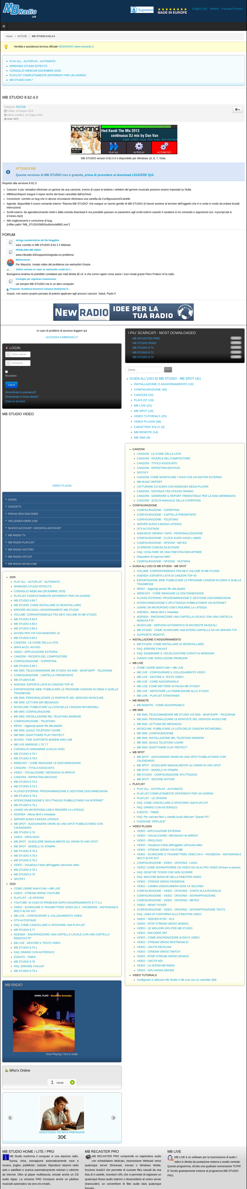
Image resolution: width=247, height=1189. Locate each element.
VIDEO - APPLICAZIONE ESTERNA (36, 651)
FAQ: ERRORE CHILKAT (29, 966)
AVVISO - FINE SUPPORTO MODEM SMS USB (43, 739)
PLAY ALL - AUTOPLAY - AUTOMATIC (37, 581)
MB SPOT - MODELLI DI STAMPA (34, 846)
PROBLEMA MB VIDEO (28, 250)
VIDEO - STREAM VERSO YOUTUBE (37, 893)
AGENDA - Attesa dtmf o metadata (34, 814)
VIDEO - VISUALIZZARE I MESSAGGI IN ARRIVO (44, 772)
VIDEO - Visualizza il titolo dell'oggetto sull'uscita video (46, 864)
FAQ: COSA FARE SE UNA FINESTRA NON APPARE (169, 552)
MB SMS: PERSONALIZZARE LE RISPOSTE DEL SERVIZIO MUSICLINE (58, 697)
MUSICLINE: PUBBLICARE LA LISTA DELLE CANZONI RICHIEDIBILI (56, 707)
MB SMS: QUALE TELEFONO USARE (37, 730)
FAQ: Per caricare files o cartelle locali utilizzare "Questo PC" (173, 816)
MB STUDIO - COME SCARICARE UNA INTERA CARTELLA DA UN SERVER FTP (187, 630)
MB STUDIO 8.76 (24, 961)
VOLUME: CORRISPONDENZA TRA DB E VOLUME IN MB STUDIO (55, 614)
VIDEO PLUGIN (62, 485)
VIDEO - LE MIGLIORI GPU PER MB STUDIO (165, 928)
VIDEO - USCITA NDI (150, 960)
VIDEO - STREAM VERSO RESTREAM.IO (163, 942)
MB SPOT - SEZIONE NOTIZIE (156, 779)
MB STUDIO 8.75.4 (25, 970)
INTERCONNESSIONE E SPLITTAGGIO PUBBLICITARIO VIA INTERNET (58, 800)
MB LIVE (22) (143, 405)
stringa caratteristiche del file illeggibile (37, 240)
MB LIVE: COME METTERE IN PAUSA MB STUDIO (168, 686)
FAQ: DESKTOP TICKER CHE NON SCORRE (165, 872)
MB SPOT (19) (143, 410)
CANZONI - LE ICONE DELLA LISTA (36, 642)
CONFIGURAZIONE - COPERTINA (35, 661)
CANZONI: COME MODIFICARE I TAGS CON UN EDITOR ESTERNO (179, 477)
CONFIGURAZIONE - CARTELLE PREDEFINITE (43, 675)
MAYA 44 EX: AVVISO (27, 647)
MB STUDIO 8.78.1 (25, 869)
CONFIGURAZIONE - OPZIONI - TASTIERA (163, 561)
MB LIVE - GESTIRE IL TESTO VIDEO (37, 942)
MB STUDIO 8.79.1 (25, 805)
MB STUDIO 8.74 (143, 347)
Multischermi (23, 259)
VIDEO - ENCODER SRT (152, 932)
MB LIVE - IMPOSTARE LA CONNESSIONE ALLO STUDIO (173, 691)
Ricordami (11, 375)
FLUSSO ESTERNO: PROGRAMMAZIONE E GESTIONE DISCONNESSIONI (61, 791)
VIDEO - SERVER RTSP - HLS (155, 919)
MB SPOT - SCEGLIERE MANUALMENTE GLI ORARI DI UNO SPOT (56, 841)
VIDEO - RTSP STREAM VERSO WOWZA (162, 923)
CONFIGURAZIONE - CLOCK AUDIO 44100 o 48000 (169, 537)
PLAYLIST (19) (144, 400)
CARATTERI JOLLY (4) (149, 427)
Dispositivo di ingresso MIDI (153, 556)
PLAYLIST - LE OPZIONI (29, 897)
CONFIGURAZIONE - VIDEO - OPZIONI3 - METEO (168, 900)
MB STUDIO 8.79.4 (25, 781)
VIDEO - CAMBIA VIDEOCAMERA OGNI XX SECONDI (170, 886)
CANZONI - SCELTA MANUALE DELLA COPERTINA (169, 500)
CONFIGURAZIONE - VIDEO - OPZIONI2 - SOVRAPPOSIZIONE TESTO (181, 909)
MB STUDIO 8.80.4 (25, 628)
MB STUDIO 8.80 (24, 679)
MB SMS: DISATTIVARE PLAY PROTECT (39, 735)
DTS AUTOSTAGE (25, 920)
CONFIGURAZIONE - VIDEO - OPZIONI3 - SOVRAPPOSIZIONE (176, 895)
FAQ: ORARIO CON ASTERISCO (34, 952)
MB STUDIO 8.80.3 (25, 637)
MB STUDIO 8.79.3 (25, 786)
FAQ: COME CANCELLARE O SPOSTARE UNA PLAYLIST (49, 924)
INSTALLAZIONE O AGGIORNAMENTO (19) (163, 384)
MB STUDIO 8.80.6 (25, 619)
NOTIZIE (22, 36)
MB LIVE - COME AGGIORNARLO (158, 681)
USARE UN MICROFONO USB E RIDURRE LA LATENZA (49, 809)
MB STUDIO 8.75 (143, 357)
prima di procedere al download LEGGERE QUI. (119, 175)
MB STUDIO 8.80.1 (25, 665)
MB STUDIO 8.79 (24, 832)
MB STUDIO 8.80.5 (25, 623)
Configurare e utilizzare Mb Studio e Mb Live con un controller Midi (176, 979)
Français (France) (232, 8)
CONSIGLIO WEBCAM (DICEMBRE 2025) (39, 591)
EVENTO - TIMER (25, 957)
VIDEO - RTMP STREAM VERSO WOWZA (163, 956)
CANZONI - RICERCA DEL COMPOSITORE (40, 656)
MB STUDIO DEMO (144, 343)
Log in (11, 384)
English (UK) (200, 8)
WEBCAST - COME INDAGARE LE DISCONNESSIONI (47, 763)
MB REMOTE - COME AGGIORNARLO (160, 705)
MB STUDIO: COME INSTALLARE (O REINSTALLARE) (47, 605)
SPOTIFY (19, 879)
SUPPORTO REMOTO (150, 634)
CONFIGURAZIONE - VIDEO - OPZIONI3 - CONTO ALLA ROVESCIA (179, 890)
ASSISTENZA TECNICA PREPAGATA (77, 1132)
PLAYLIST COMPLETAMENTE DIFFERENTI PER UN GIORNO (52, 595)
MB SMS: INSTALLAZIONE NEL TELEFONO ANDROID (47, 716)
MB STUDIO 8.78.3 (25, 855)
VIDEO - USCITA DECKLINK (154, 946)
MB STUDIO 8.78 (24, 874)
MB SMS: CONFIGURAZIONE (32, 711)
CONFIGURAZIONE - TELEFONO (34, 721)
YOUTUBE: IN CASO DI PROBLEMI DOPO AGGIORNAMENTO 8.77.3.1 (58, 902)
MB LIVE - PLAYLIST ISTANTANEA (158, 695)
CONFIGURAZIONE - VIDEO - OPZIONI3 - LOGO (167, 862)
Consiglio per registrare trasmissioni (36, 279)
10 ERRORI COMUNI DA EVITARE (158, 547)
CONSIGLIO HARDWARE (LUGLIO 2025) (39, 749)
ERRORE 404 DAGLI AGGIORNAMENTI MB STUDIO (46, 609)
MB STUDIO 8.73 (143, 352)
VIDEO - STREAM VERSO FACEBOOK (161, 881)
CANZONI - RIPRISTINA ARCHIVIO (35, 777)
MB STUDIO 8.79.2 (25, 795)
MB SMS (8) (142, 437)
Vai (168, 369)
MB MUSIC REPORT (149, 481)
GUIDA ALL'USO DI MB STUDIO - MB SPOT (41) (165, 378)
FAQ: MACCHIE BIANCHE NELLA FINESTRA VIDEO (169, 876)
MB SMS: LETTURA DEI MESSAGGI (36, 702)
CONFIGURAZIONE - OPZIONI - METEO (162, 542)
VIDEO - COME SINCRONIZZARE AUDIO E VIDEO (168, 937)
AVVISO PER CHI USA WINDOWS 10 (37, 633)
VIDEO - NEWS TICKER (151, 904)
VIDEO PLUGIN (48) (147, 421)
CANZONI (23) (143, 394)
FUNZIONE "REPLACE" (151, 821)
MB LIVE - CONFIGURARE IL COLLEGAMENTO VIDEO (48, 915)
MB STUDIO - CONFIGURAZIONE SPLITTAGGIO (167, 774)
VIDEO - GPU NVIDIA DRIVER (155, 970)
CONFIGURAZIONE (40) (150, 389)
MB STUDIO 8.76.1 (25, 947)
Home (9, 36)
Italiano (214, 8)
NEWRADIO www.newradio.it (76, 46)
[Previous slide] (10, 1117)
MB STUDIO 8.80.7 (25, 600)
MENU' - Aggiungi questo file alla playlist (38, 725)
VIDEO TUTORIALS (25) (150, 416)
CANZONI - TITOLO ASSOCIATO (34, 767)
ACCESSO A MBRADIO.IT (62, 337)
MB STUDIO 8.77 (24, 929)
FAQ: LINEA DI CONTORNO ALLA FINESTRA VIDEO (169, 914)
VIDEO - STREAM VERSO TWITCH (158, 951)
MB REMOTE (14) (146, 432)
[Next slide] (113, 1117)
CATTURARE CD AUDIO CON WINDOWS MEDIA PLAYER (172, 486)
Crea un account (15, 401)
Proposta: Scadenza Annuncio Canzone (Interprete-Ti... (40, 289)
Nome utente (6, 356)
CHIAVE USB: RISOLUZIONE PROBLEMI (162, 658)
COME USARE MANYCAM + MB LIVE (37, 888)
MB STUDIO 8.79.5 (25, 758)
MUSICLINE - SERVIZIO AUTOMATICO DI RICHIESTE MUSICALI (177, 625)
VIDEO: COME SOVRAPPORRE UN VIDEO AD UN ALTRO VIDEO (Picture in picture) (188, 867)
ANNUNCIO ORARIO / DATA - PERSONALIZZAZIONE (170, 533)
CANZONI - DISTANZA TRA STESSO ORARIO (165, 491)
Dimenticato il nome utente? (22, 396)
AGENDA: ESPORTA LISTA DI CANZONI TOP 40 (44, 684)
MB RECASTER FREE (146, 338)
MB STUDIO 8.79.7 (25, 753)
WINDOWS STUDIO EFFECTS (33, 586)
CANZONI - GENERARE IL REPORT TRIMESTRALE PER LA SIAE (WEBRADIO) (186, 495)
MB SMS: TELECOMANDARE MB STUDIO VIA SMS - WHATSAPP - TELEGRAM (63, 670)
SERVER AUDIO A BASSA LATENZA (36, 819)
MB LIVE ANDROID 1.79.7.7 (31, 744)
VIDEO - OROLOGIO (26, 836)
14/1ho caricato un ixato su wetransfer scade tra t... (44, 269)
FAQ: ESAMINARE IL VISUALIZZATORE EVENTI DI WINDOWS (175, 653)
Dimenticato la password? (20, 392)
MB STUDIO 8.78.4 (25, 851)
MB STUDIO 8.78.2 (25, 860)
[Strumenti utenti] (237, 109)
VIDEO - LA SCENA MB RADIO (156, 965)
